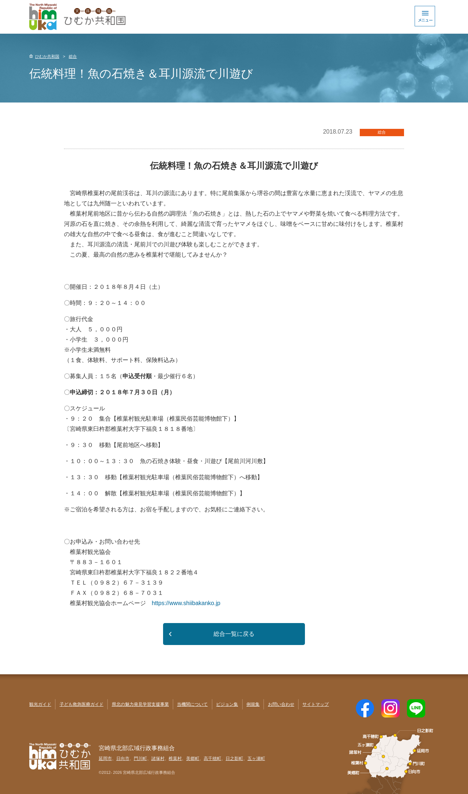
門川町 (140, 758)
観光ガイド (40, 704)
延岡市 (105, 758)
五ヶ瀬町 (256, 758)
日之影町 (234, 758)
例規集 (253, 704)
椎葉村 (175, 758)
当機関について (192, 704)
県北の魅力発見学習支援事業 (140, 704)
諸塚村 (158, 758)
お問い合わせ (281, 704)
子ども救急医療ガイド (81, 704)
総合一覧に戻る (234, 634)
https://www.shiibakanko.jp (186, 603)
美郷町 (192, 758)
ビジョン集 (227, 704)
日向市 (122, 758)
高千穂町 (212, 758)
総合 (73, 56)
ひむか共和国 (47, 56)
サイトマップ (315, 704)
